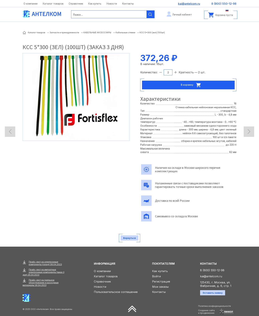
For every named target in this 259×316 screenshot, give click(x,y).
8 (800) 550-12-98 (212, 270)
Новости (112, 3)
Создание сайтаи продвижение (206, 311)
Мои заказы (160, 286)
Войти (156, 276)
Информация (104, 263)
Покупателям (163, 263)
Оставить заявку (212, 292)
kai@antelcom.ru (211, 276)
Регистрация (161, 281)
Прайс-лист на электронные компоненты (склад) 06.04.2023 (45, 263)
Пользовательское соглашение (116, 292)
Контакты (128, 3)
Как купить (94, 3)
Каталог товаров (53, 3)
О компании (30, 3)
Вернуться (129, 238)
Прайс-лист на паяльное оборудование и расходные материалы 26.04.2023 (41, 283)
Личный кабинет (182, 14)
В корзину (192, 85)
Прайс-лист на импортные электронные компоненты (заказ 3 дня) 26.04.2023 (43, 272)
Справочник (76, 3)
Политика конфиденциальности (214, 306)
